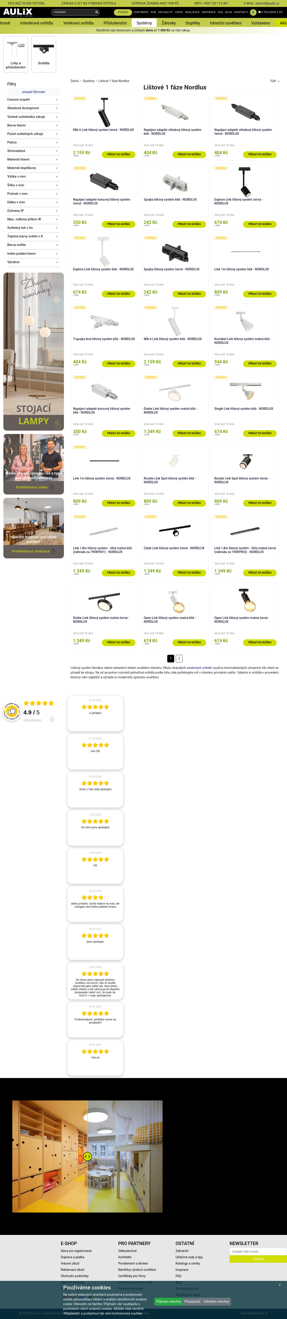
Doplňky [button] (193, 23)
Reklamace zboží (72, 1269)
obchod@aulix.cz (267, 3)
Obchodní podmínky (75, 1276)
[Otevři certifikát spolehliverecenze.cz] (39, 704)
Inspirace (182, 1269)
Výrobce (13, 262)
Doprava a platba (72, 1257)
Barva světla (16, 245)
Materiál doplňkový (21, 168)
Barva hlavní (16, 125)
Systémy (89, 81)
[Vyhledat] (96, 12)
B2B (153, 12)
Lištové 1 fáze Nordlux (113, 81)
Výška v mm (16, 176)
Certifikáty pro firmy (132, 1276)
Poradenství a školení (133, 1263)
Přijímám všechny (168, 1301)
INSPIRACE (209, 12)
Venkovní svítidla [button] (78, 23)
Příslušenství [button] (115, 23)
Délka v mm (16, 202)
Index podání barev (21, 254)
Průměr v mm (17, 194)
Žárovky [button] (169, 23)
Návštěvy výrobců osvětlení (137, 1269)
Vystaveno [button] (260, 23)
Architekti (124, 1257)
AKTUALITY (165, 12)
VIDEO (179, 12)
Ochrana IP (15, 211)
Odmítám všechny (216, 1301)
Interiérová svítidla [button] (36, 23)
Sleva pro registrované (76, 1251)
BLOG (228, 12)
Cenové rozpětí (18, 100)
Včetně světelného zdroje (26, 117)
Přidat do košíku (118, 154)
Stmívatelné (16, 151)
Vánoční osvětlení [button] (225, 23)
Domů (75, 81)
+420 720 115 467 (215, 3)
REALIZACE (192, 12)
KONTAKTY (241, 12)
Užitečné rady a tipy (189, 1257)
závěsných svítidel (199, 668)
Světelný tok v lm (20, 228)
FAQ (220, 12)
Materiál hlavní (18, 159)
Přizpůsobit (192, 1301)
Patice (12, 142)
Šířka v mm (15, 185)
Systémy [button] (144, 23)
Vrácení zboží (70, 1263)
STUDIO (123, 12)
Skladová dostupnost (23, 108)
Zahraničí (182, 1251)
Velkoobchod (127, 1251)
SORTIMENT (141, 12)
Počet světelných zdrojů (25, 134)
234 (32, 720)
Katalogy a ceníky (188, 1263)
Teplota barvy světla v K (25, 236)
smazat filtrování (33, 92)
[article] (95, 713)
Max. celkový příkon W (24, 219)
